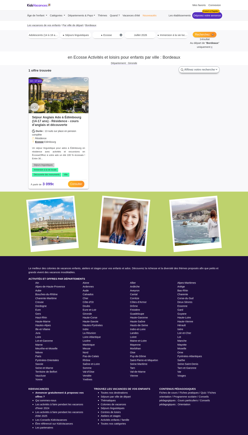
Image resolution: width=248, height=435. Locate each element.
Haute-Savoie (90, 321)
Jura (37, 332)
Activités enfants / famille (115, 419)
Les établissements (180, 15)
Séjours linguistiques (43, 165)
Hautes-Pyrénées (93, 325)
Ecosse (39, 142)
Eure (38, 309)
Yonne (39, 379)
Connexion (214, 5)
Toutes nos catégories (113, 423)
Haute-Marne (42, 321)
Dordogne (41, 305)
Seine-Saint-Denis (187, 363)
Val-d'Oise (88, 371)
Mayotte (182, 344)
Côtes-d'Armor (138, 301)
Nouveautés (150, 15)
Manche (182, 340)
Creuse (39, 301)
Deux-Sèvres (184, 301)
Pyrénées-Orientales (47, 360)
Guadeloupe (137, 313)
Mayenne (135, 344)
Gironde (87, 313)
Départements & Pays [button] (80, 15)
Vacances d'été (131, 15)
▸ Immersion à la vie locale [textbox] (173, 35)
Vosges (181, 375)
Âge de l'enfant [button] (36, 15)
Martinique (89, 344)
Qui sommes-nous (45, 400)
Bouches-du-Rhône (46, 294)
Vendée (87, 375)
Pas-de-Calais (91, 356)
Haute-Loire (184, 317)
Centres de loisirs (111, 412)
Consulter (76, 183)
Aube (38, 290)
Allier (133, 282)
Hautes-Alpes (43, 325)
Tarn (132, 367)
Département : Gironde (124, 63)
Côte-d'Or (88, 301)
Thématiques (108, 400)
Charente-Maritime (46, 298)
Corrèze (134, 298)
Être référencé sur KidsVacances (54, 423)
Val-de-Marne (138, 371)
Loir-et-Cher (184, 332)
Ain (37, 282)
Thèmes (102, 15)
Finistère (135, 309)
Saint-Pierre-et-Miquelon (144, 360)
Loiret (133, 336)
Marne (39, 344)
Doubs (86, 305)
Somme (87, 367)
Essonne (182, 305)
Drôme (134, 305)
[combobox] (43, 35)
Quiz (203, 392)
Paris (38, 356)
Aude (86, 290)
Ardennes (88, 286)
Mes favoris (199, 5)
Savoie (39, 363)
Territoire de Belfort (46, 371)
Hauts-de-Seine (139, 325)
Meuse (86, 348)
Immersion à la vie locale (45, 170)
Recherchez (204, 34)
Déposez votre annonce (207, 15)
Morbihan (135, 348)
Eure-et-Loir (89, 309)
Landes (134, 332)
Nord (85, 352)
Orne (180, 352)
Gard (180, 309)
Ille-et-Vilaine (42, 329)
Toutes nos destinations (114, 392)
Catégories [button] (56, 15)
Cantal (133, 294)
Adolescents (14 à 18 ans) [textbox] (44, 35)
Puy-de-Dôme (138, 356)
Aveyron (135, 290)
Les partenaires (44, 427)
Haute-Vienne (185, 321)
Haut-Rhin (41, 317)
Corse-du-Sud (185, 298)
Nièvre (39, 352)
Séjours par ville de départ (116, 396)
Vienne (134, 375)
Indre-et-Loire (138, 329)
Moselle (181, 348)
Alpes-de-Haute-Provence (50, 286)
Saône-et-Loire (91, 363)
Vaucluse (40, 375)
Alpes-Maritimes (186, 282)
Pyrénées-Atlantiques (189, 356)
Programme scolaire (185, 396)
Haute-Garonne (139, 317)
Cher (85, 298)
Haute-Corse (90, 317)
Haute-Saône (137, 321)
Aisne (86, 282)
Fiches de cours (168, 392)
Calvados (88, 294)
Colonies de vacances (113, 404)
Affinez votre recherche (199, 69)
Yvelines (87, 379)
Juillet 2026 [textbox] (140, 35)
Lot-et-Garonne (44, 340)
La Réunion (89, 332)
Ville (66, 174)
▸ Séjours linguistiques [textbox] (76, 35)
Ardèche (135, 286)
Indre (86, 329)
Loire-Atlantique (92, 336)
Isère (180, 329)
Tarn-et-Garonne (186, 367)
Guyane (182, 313)
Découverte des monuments (47, 174)
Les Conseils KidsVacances (51, 419)
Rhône (86, 360)
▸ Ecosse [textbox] (111, 35)
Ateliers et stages (111, 415)
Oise (132, 352)
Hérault (181, 325)
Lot (179, 336)
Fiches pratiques (189, 392)
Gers (38, 313)
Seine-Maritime (138, 363)
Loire (38, 336)
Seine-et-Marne (44, 367)
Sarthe (181, 360)
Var (179, 371)
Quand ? (115, 15)
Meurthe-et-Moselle (46, 348)
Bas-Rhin (182, 290)
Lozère (87, 340)
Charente (182, 294)
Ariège (181, 286)
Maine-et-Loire (138, 340)
